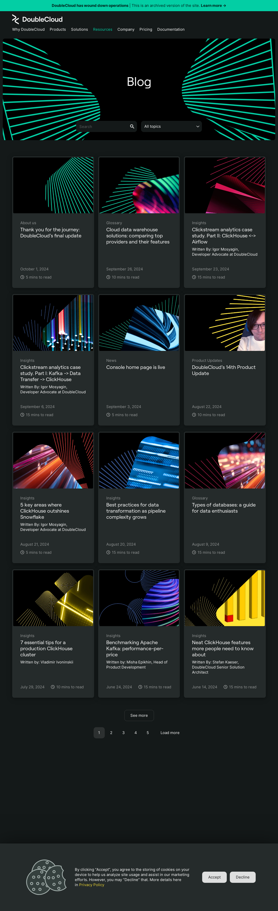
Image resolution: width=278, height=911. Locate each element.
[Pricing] (146, 31)
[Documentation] (171, 31)
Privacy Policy (91, 884)
